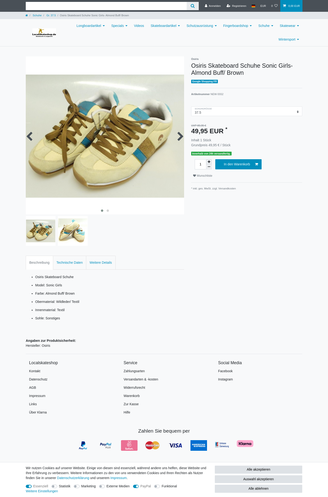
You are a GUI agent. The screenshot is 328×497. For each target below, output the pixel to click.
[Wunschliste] (274, 6)
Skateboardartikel (163, 26)
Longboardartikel (89, 26)
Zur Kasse (131, 404)
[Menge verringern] (209, 166)
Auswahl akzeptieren (258, 479)
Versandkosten (227, 188)
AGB (32, 387)
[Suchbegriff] (106, 6)
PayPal (145, 486)
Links (33, 404)
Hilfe (127, 412)
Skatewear (287, 26)
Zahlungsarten (134, 371)
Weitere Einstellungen (42, 491)
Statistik (64, 486)
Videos (139, 26)
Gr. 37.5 (51, 15)
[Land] (253, 6)
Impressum (37, 396)
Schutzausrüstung (199, 26)
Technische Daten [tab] (69, 262)
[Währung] (263, 6)
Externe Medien (118, 486)
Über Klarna (38, 412)
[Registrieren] (236, 6)
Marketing (88, 486)
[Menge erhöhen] (209, 161)
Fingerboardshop (235, 26)
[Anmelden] (212, 6)
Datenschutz (38, 379)
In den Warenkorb (241, 164)
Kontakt (34, 371)
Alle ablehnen (259, 488)
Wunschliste (202, 175)
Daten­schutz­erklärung (73, 478)
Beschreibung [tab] (39, 262)
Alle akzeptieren (258, 469)
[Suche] (193, 6)
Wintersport (286, 39)
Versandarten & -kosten (141, 379)
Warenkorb (132, 396)
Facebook (225, 371)
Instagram (225, 379)
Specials (117, 26)
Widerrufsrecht (134, 387)
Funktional (169, 486)
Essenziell (40, 486)
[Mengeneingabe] (200, 164)
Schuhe (37, 15)
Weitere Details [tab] (101, 262)
